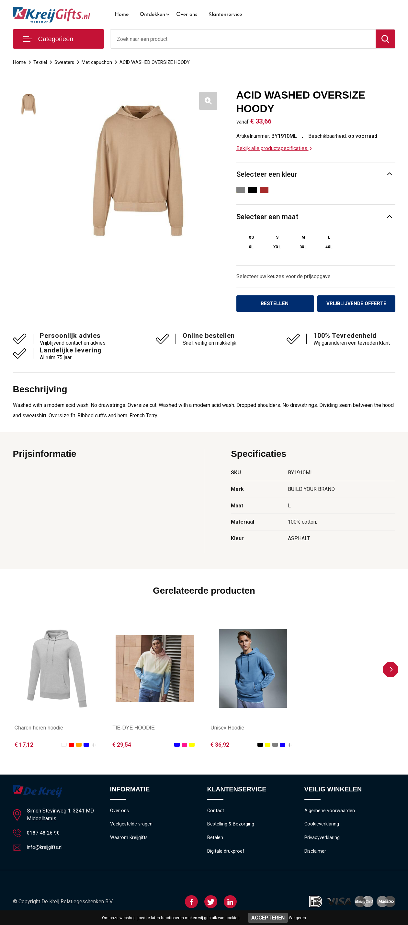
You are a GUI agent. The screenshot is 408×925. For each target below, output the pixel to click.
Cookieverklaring (321, 825)
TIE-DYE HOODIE (133, 728)
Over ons (186, 14)
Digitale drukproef (225, 853)
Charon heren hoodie (39, 728)
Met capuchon (97, 62)
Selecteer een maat (267, 217)
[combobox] (243, 39)
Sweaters (64, 62)
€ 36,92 (219, 744)
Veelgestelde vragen (131, 825)
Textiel (40, 62)
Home (122, 14)
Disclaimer (315, 853)
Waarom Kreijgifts (129, 839)
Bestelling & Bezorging (231, 825)
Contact (215, 811)
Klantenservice (225, 14)
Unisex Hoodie (227, 728)
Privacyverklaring (322, 839)
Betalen (215, 839)
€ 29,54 (121, 744)
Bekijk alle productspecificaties (274, 148)
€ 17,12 (24, 744)
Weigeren (297, 918)
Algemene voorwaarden (329, 811)
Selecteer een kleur (266, 174)
